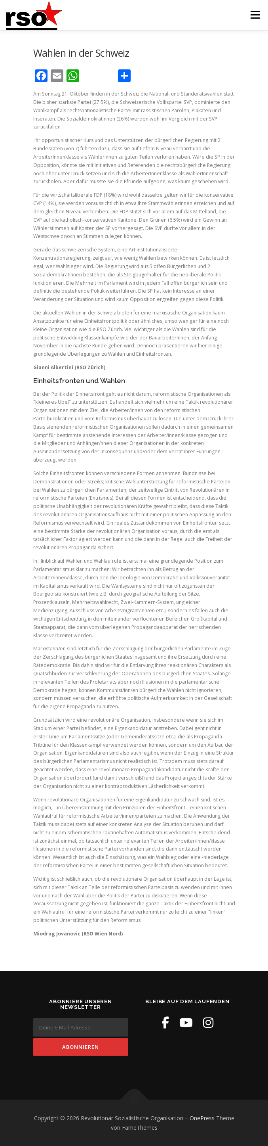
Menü (254, 14)
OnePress (202, 1118)
